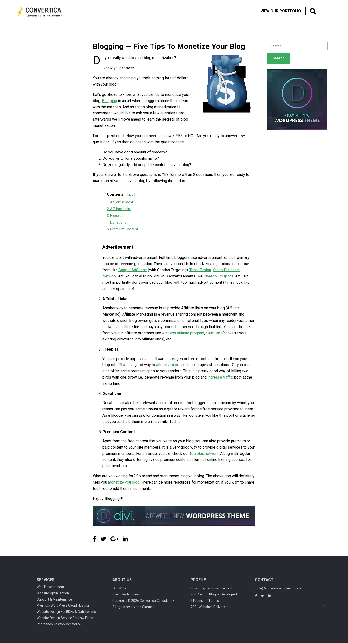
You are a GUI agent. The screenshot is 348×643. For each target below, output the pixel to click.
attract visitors (168, 364)
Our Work (119, 588)
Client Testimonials (126, 594)
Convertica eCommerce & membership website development (43, 12)
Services (45, 579)
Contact (264, 579)
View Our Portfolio (281, 11)
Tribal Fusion (200, 270)
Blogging (109, 100)
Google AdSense (132, 270)
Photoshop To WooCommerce (59, 624)
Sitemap (148, 607)
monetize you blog (123, 482)
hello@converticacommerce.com (279, 588)
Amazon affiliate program (183, 333)
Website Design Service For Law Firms (65, 618)
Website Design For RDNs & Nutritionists (66, 612)
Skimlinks (214, 333)
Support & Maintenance (54, 599)
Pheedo (210, 276)
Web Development (50, 587)
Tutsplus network (203, 453)
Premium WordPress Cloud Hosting (63, 605)
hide (130, 194)
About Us (122, 579)
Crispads (226, 276)
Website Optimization (53, 593)
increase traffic (220, 377)
